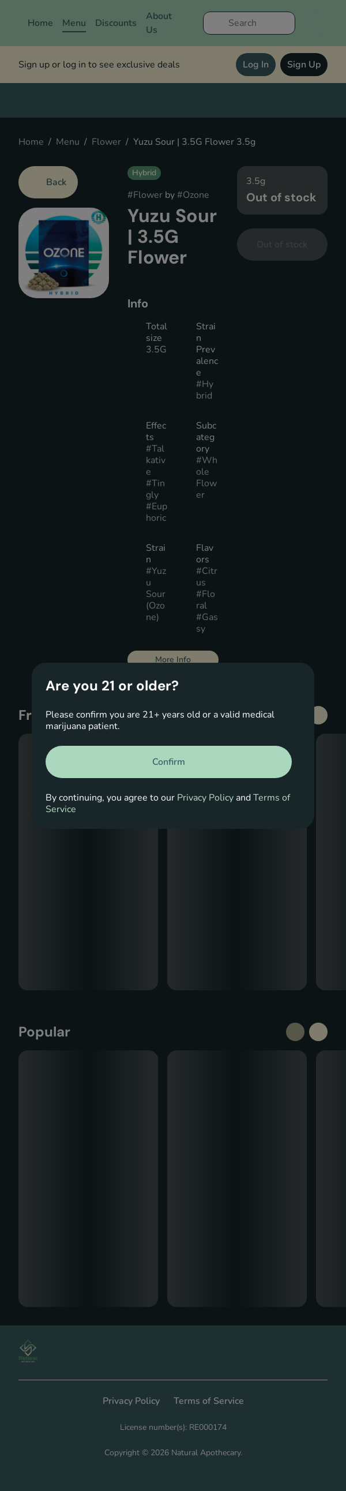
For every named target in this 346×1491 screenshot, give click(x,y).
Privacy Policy (205, 797)
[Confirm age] (169, 762)
